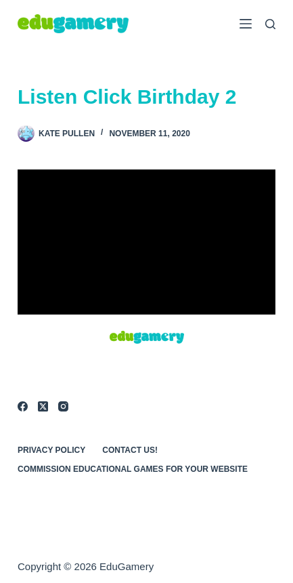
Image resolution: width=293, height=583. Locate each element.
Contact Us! (130, 450)
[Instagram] (63, 406)
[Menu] (246, 24)
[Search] (270, 24)
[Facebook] (23, 406)
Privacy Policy (51, 450)
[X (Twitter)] (43, 406)
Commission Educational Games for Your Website (133, 469)
